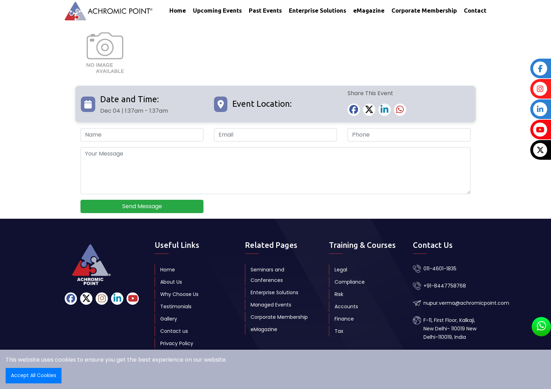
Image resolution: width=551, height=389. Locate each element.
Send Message (142, 206)
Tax (339, 331)
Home (177, 10)
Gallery (168, 318)
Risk (339, 294)
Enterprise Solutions (317, 10)
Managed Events (271, 304)
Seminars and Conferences (267, 275)
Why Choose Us (179, 294)
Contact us (174, 331)
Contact (475, 10)
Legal (341, 269)
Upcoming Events (217, 10)
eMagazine (368, 10)
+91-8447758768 (444, 285)
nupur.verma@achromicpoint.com (466, 302)
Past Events (265, 10)
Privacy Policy (176, 343)
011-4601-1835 (439, 268)
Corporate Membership (424, 10)
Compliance (350, 281)
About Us (171, 281)
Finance (344, 318)
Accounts (346, 306)
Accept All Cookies (33, 375)
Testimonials (176, 306)
